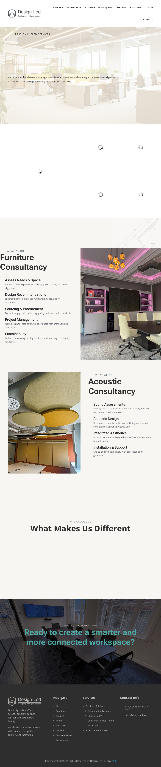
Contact (148, 19)
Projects (122, 7)
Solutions (72, 7)
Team (149, 7)
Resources (61, 725)
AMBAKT (58, 7)
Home (59, 706)
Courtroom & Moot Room (101, 720)
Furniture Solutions (95, 706)
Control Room (95, 715)
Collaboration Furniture (100, 711)
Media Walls (94, 725)
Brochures (136, 7)
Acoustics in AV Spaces (99, 7)
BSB (114, 760)
